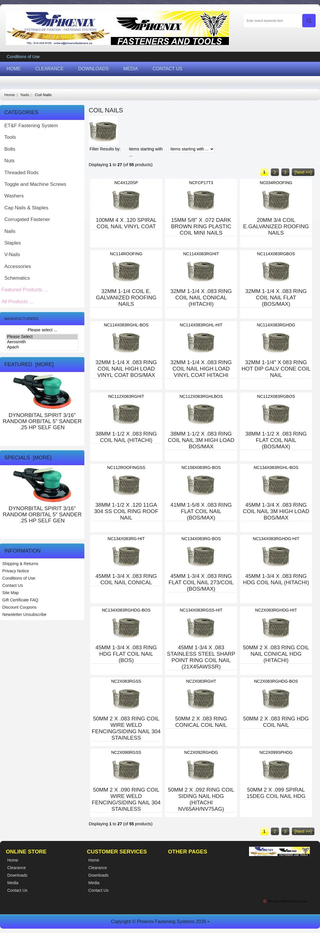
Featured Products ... (24, 289)
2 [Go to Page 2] (275, 172)
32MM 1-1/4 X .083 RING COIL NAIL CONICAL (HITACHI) (201, 297)
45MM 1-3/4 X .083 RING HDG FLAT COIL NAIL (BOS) (126, 653)
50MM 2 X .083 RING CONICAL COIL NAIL (201, 722)
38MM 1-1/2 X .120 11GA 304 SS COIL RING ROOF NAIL (126, 511)
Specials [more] (27, 458)
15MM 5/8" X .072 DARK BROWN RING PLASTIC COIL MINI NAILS (201, 226)
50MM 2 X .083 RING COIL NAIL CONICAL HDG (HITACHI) (276, 653)
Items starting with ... (146, 152)
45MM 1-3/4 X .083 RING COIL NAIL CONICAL (126, 579)
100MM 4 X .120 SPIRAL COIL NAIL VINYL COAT (126, 223)
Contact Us (12, 585)
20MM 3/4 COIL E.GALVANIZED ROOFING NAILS (276, 226)
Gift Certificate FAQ (20, 600)
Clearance (97, 867)
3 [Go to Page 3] (285, 172)
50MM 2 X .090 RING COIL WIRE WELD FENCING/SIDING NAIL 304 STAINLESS (126, 799)
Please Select (42, 336)
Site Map (10, 592)
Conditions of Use (23, 56)
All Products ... (17, 301)
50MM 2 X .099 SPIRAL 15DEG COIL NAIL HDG (276, 793)
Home (9, 95)
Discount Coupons (19, 607)
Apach (42, 347)
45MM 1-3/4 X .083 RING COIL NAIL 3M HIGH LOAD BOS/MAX (276, 511)
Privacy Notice (15, 571)
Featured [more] (29, 364)
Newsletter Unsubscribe (24, 614)
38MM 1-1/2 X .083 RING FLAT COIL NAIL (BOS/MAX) (276, 440)
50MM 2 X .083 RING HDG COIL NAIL (276, 722)
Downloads (98, 875)
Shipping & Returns (20, 563)
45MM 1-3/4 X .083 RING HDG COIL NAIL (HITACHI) (276, 579)
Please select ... (42, 330)
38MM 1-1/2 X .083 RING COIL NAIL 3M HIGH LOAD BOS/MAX (201, 440)
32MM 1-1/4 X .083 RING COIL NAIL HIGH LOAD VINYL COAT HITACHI (201, 368)
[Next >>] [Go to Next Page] (303, 172)
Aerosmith (42, 342)
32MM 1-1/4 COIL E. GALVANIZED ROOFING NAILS (126, 297)
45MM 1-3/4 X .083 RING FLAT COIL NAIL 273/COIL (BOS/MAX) (201, 582)
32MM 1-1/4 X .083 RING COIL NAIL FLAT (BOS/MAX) (276, 297)
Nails (24, 95)
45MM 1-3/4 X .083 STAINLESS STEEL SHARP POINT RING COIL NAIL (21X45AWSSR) (201, 657)
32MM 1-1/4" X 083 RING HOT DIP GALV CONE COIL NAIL (275, 368)
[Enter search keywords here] (280, 20)
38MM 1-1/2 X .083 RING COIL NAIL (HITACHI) (126, 437)
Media (93, 882)
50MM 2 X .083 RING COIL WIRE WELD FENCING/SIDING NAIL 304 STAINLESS (126, 728)
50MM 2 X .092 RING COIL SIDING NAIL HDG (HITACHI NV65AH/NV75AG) (201, 799)
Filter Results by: (105, 149)
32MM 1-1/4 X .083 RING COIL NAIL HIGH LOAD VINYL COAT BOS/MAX (126, 368)
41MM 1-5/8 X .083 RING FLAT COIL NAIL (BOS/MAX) (201, 511)
